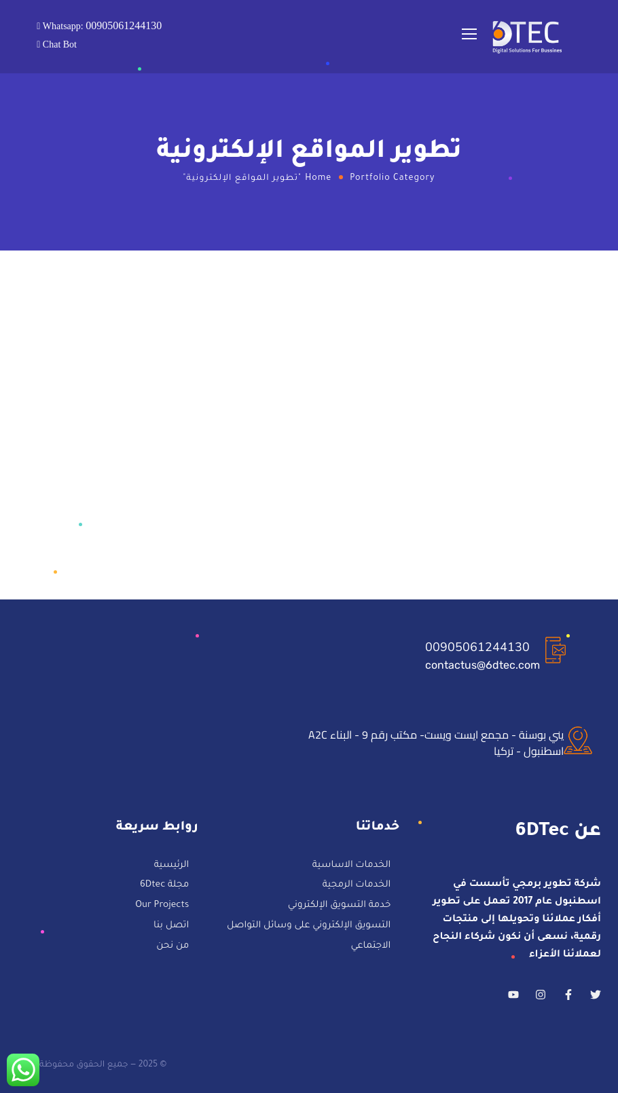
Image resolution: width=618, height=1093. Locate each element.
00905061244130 (477, 647)
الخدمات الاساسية (351, 866)
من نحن (172, 946)
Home (318, 178)
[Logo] (528, 37)
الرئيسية (171, 866)
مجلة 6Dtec (164, 886)
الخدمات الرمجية (356, 886)
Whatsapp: (101, 25)
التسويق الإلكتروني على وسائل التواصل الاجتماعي (308, 936)
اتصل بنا (171, 926)
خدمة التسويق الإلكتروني (339, 906)
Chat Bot (58, 45)
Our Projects (162, 906)
